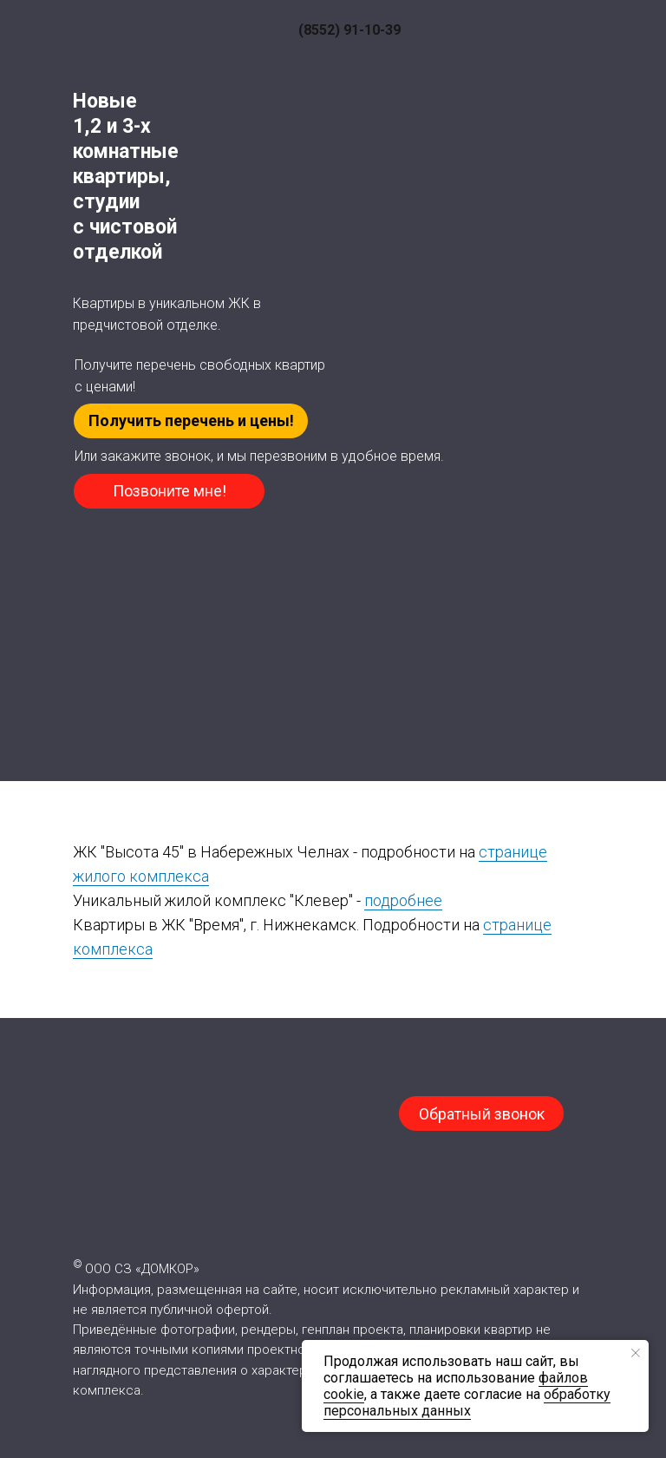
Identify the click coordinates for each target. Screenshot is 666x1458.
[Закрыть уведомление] (635, 1353)
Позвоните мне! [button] (169, 491)
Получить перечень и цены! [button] (191, 420)
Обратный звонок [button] (482, 1114)
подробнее (403, 900)
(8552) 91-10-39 (349, 30)
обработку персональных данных (466, 1402)
